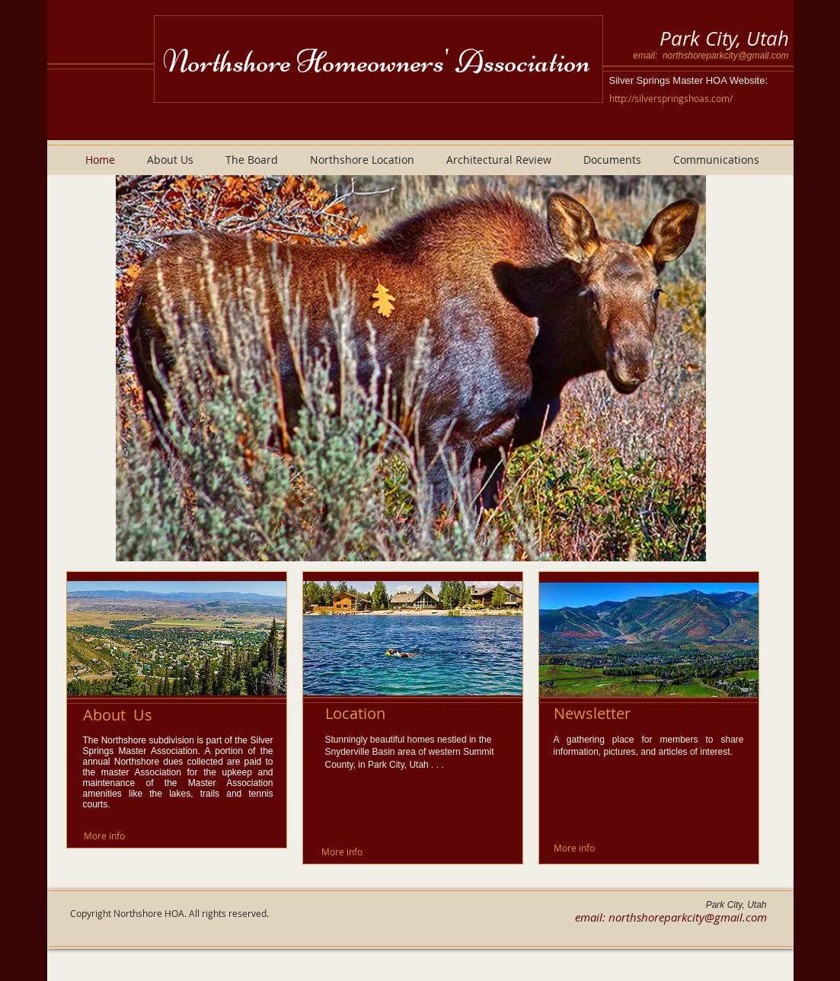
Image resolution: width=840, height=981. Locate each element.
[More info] (105, 835)
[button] (411, 368)
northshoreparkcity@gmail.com (726, 55)
